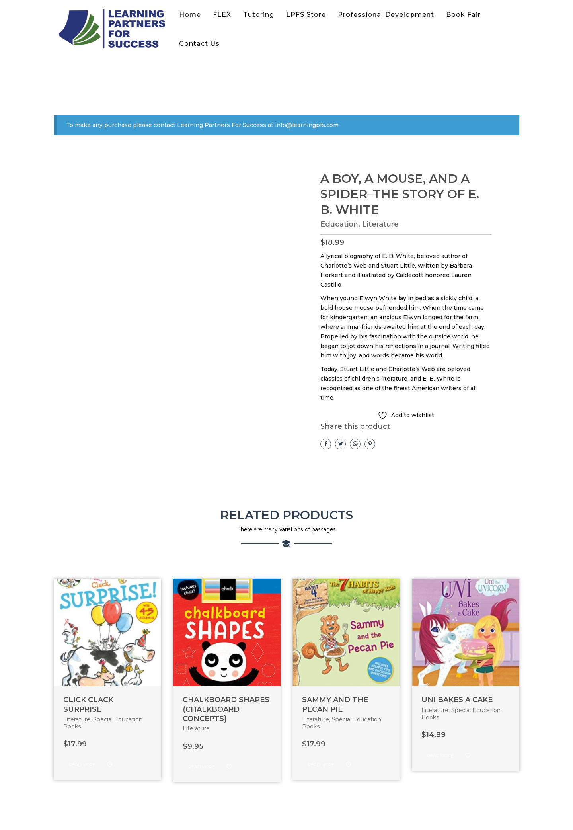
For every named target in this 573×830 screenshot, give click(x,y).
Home (190, 14)
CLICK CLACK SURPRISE (88, 704)
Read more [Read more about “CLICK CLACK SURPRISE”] (82, 765)
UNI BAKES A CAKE (457, 699)
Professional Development (386, 14)
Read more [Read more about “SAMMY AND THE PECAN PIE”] (321, 765)
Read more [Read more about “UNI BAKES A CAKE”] (440, 755)
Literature (380, 224)
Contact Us (199, 43)
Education (339, 224)
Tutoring (258, 14)
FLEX (222, 14)
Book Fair (463, 14)
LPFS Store (306, 14)
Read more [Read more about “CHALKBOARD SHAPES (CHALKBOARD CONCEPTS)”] (201, 766)
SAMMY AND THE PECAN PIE (335, 704)
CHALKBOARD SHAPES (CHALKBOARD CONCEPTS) (226, 709)
